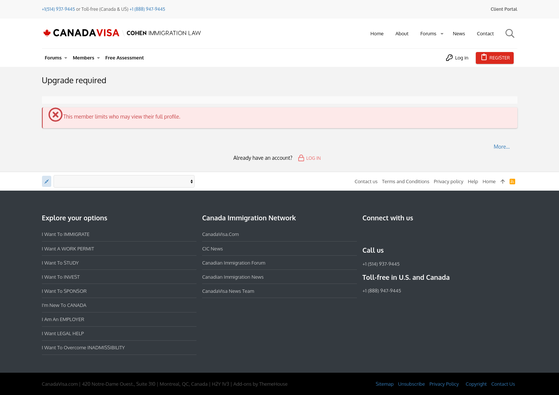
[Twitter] (407, 234)
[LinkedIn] (393, 234)
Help (473, 181)
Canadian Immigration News (233, 277)
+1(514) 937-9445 (58, 9)
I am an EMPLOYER (63, 319)
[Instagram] (380, 234)
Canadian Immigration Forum (233, 263)
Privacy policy (448, 181)
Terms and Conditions (405, 181)
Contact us (366, 181)
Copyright (476, 384)
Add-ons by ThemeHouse (260, 384)
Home (488, 181)
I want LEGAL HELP (63, 333)
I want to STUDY (60, 263)
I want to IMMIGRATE (66, 234)
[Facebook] (367, 234)
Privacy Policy (444, 384)
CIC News (212, 249)
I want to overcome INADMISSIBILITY (83, 347)
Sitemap (384, 384)
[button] (442, 33)
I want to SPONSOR (64, 291)
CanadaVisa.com (220, 234)
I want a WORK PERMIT (68, 249)
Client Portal (504, 9)
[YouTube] (420, 234)
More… (502, 146)
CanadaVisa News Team (228, 291)
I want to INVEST (61, 277)
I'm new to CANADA (64, 305)
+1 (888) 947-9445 (147, 9)
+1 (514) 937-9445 (381, 264)
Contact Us (503, 384)
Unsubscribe (411, 384)
